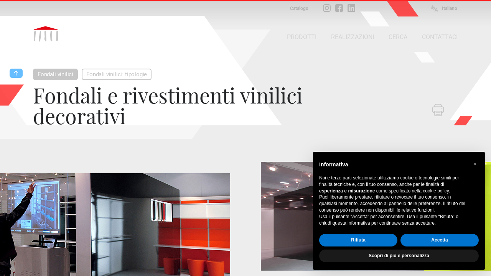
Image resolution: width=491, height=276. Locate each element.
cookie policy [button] (436, 191)
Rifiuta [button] (358, 240)
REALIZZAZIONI (352, 37)
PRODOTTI (301, 37)
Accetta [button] (439, 240)
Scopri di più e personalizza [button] (399, 255)
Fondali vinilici (55, 74)
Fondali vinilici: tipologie (116, 74)
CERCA (398, 37)
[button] (475, 164)
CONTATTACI (440, 37)
